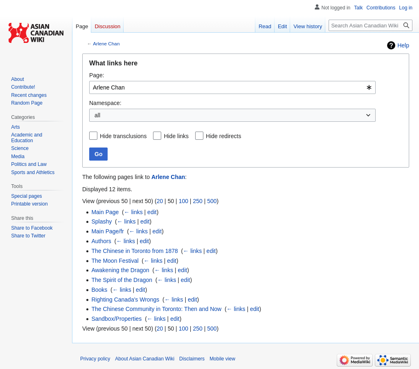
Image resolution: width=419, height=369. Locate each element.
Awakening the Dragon (120, 270)
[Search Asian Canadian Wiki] (370, 25)
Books (99, 289)
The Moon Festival (114, 260)
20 (160, 201)
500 (211, 201)
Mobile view (222, 359)
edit (152, 212)
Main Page (105, 212)
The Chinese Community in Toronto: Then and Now (156, 309)
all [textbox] (97, 115)
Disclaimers (192, 359)
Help (403, 45)
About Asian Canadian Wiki (144, 359)
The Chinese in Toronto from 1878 (134, 251)
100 (183, 201)
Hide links (176, 136)
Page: (96, 75)
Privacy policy (95, 359)
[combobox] (232, 87)
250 (197, 201)
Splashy (101, 221)
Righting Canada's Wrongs (125, 299)
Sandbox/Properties (116, 318)
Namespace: (105, 103)
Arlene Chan (106, 43)
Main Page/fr (107, 231)
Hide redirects (223, 136)
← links (133, 212)
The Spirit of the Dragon (121, 280)
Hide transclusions (123, 136)
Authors (101, 241)
